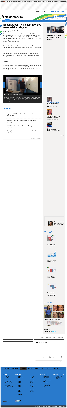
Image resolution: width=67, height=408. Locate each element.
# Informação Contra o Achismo (57, 11)
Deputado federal (8, 380)
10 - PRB (19, 391)
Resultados (22, 20)
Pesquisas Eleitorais (58, 374)
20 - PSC (32, 377)
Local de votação (46, 378)
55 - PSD (32, 378)
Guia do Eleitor (44, 374)
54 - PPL (19, 387)
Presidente (7, 376)
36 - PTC (32, 390)
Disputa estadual (14, 20)
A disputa (44, 386)
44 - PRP (19, 393)
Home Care (58, 361)
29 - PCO (19, 380)
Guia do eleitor (46, 20)
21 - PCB (19, 378)
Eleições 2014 (14, 17)
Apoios (33, 20)
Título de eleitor (46, 377)
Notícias (27, 1)
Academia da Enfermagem (40, 361)
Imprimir (32, 138)
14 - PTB (32, 389)
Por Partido (18, 374)
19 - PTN (32, 391)
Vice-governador (8, 385)
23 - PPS (19, 389)
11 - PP (19, 386)
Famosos (46, 1)
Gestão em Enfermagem (50, 361)
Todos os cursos (59, 342)
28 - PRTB (20, 394)
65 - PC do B (20, 377)
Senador (6, 378)
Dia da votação (46, 382)
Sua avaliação (39, 20)
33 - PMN (19, 385)
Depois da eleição (46, 385)
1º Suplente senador (9, 386)
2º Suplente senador (9, 387)
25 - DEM (19, 376)
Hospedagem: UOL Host (61, 406)
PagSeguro (58, 1)
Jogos (47, 368)
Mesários (44, 387)
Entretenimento (15, 368)
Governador (7, 377)
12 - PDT (19, 381)
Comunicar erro (38, 138)
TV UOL (50, 1)
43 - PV (31, 393)
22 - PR (19, 390)
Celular (20, 401)
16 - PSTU (32, 385)
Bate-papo (22, 1)
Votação (44, 381)
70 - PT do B (32, 387)
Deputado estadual (8, 381)
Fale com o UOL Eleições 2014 (46, 337)
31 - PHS (19, 382)
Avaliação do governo (60, 379)
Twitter (18, 401)
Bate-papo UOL (54, 368)
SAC (17, 1)
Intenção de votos (59, 376)
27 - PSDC (32, 381)
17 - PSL (32, 382)
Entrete (36, 1)
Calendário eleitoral (46, 376)
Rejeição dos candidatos (58, 378)
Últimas (7, 20)
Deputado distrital (8, 382)
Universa (41, 1)
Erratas (54, 337)
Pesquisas (27, 20)
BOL (54, 1)
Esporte (32, 1)
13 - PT (31, 386)
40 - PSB (32, 376)
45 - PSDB (32, 380)
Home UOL (6, 368)
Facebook (16, 401)
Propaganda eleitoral (47, 380)
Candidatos (5, 374)
